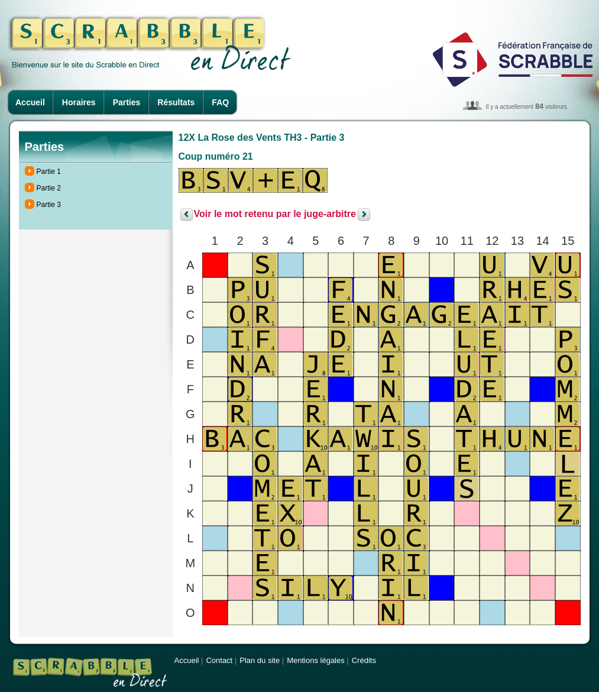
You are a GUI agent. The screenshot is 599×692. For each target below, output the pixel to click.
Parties (127, 102)
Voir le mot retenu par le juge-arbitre (275, 214)
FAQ (220, 102)
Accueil (30, 102)
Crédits (364, 660)
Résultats (176, 102)
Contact (219, 660)
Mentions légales (316, 660)
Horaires (79, 102)
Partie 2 (49, 188)
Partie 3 (49, 205)
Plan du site (259, 660)
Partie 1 (49, 171)
